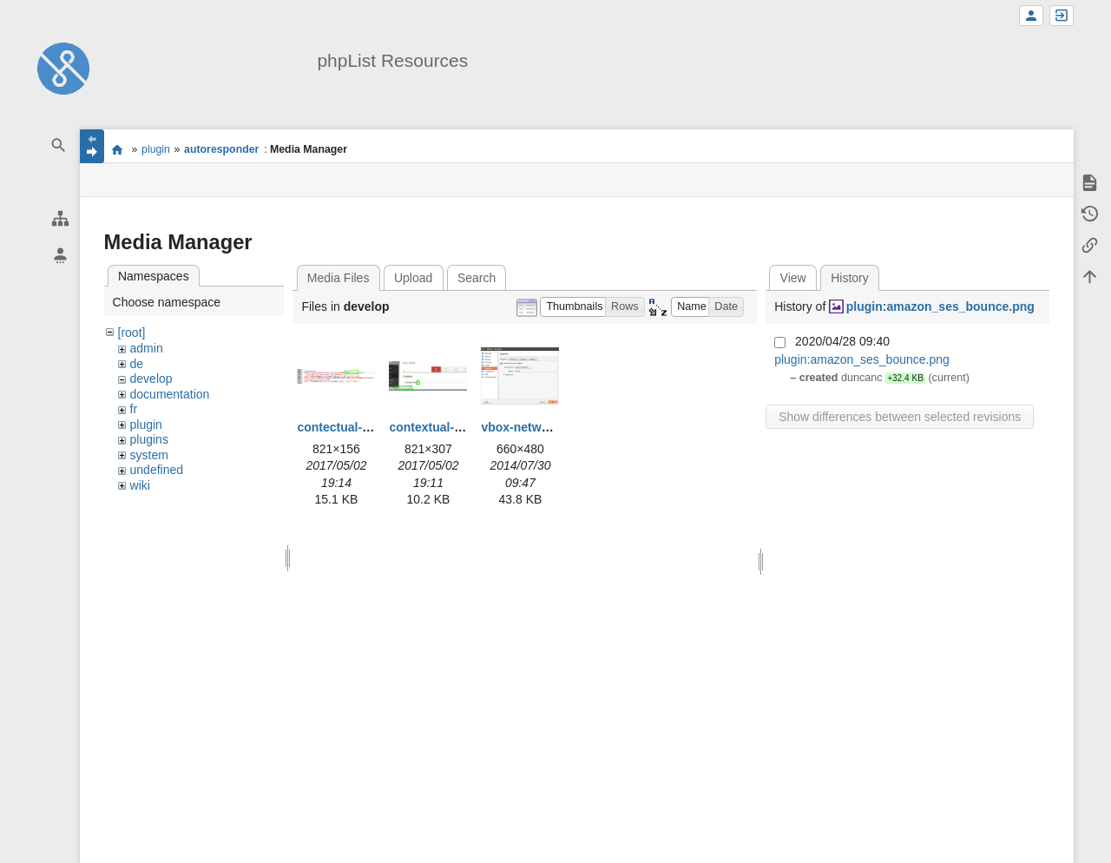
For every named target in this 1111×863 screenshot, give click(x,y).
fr (134, 409)
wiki (140, 485)
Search (476, 278)
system (149, 455)
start (118, 149)
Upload (413, 278)
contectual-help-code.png (370, 427)
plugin (155, 149)
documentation (170, 394)
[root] (132, 332)
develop (151, 378)
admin (146, 348)
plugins (149, 439)
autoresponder (221, 149)
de (137, 364)
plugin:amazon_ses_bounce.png (940, 306)
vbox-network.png (533, 427)
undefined (157, 470)
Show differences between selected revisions (900, 417)
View (793, 278)
